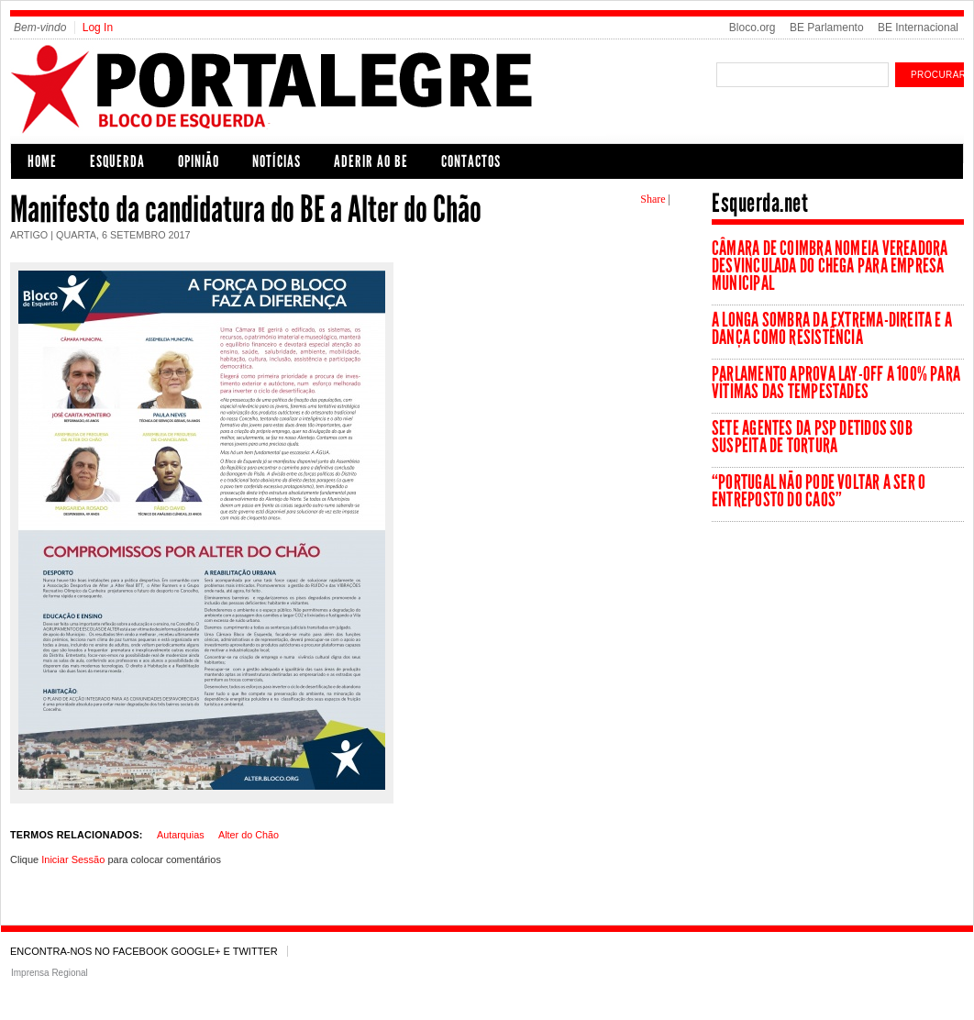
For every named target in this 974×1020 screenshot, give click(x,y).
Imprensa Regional (49, 973)
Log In (98, 27)
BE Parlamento (827, 27)
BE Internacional (918, 27)
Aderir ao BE (371, 161)
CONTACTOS (471, 161)
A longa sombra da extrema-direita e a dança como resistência (832, 328)
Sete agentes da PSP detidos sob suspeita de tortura (812, 437)
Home (42, 161)
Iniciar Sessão (73, 859)
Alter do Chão (248, 834)
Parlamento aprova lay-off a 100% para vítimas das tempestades (836, 382)
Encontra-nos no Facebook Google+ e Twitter (144, 951)
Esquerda (117, 161)
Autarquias (181, 834)
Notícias (276, 161)
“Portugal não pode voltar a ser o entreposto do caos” (818, 491)
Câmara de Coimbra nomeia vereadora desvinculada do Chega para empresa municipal (829, 265)
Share (652, 199)
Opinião (198, 161)
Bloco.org (752, 27)
